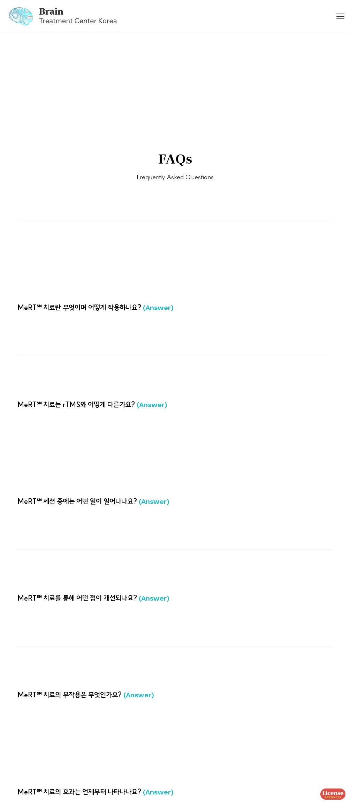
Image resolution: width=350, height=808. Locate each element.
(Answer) (158, 307)
